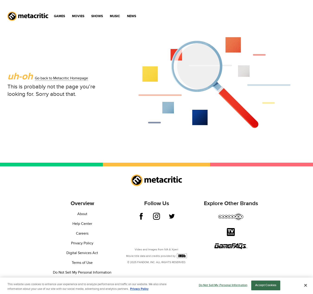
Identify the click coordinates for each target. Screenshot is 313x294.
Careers (82, 233)
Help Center (82, 223)
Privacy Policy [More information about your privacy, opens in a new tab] (139, 289)
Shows (97, 16)
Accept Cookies (265, 286)
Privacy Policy (82, 243)
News (131, 16)
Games (59, 16)
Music (115, 16)
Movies (78, 16)
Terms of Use (82, 262)
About (82, 214)
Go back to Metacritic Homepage (61, 78)
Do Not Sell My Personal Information (82, 272)
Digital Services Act (82, 253)
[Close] (305, 285)
